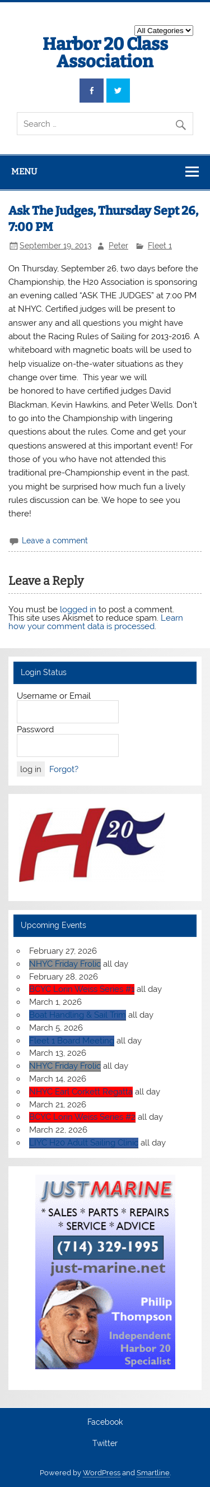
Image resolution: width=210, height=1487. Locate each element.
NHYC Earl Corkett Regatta (81, 1092)
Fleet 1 (160, 245)
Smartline (153, 1472)
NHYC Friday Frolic (65, 964)
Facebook (105, 1422)
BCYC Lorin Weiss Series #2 (82, 1117)
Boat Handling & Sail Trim (77, 1015)
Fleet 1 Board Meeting (71, 1041)
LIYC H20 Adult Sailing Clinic (83, 1143)
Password (35, 729)
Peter (118, 245)
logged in (78, 609)
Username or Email (54, 696)
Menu (24, 172)
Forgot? (63, 769)
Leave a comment (55, 540)
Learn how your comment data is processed (95, 622)
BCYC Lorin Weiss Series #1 (81, 989)
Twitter (105, 1444)
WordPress (101, 1472)
